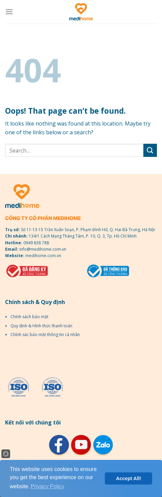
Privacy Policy (48, 486)
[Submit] (150, 150)
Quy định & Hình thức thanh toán (41, 326)
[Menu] (9, 11)
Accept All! (128, 478)
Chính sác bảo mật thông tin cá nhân (45, 334)
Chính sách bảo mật (29, 317)
